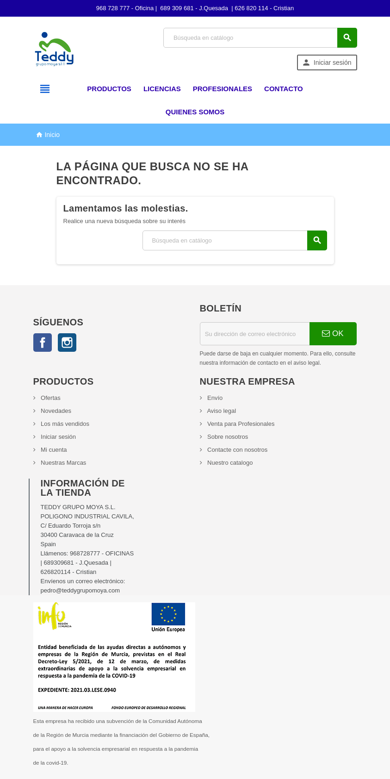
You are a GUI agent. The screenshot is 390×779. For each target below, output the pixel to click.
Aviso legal (221, 410)
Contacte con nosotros (237, 449)
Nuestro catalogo (229, 462)
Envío (214, 397)
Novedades (55, 410)
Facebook (42, 342)
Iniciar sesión (57, 436)
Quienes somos (195, 112)
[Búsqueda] (260, 38)
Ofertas (50, 397)
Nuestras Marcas (63, 462)
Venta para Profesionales (240, 423)
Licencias (162, 89)
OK (332, 333)
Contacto (283, 89)
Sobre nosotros (227, 436)
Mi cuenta (53, 449)
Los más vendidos (64, 423)
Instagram (67, 342)
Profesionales (222, 89)
